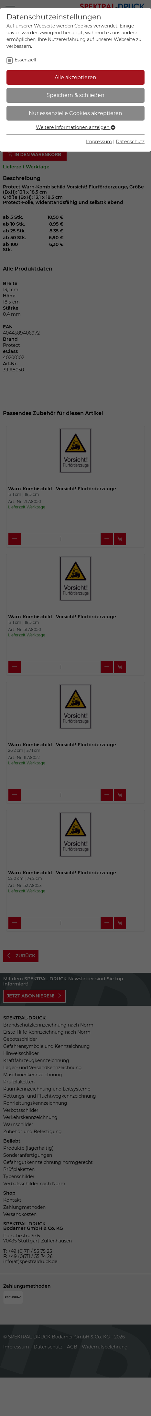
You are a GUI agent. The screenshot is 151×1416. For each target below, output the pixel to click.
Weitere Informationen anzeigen (75, 127)
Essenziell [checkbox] (25, 60)
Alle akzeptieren (75, 77)
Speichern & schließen (75, 95)
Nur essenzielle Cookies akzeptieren (75, 113)
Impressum (99, 141)
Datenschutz (130, 141)
